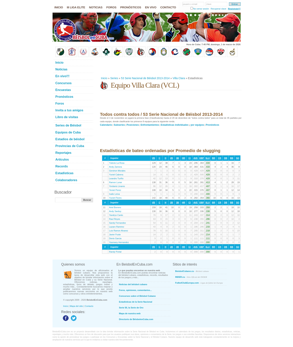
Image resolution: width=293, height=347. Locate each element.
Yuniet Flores (115, 198)
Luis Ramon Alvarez (118, 230)
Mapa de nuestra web (130, 313)
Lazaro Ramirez (116, 227)
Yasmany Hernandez (119, 242)
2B (171, 158)
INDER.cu (191, 277)
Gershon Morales (117, 171)
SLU (207, 158)
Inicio (104, 78)
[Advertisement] (170, 66)
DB (225, 158)
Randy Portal (115, 252)
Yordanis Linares (117, 186)
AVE (195, 158)
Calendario (106, 125)
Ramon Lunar (115, 182)
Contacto (89, 306)
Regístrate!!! (234, 9)
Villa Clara (179, 78)
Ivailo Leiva (114, 194)
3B (177, 158)
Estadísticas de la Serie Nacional (135, 302)
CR (219, 158)
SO (237, 158)
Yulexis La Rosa (116, 163)
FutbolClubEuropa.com (199, 283)
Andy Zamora (115, 167)
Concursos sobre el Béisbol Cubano (137, 296)
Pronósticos (212, 125)
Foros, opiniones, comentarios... (135, 290)
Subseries (119, 125)
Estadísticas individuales (174, 125)
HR (183, 158)
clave (209, 4)
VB (153, 158)
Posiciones (133, 125)
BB (231, 158)
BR (213, 158)
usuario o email (190, 4)
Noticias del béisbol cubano (133, 284)
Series (114, 78)
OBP (201, 158)
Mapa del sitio (76, 306)
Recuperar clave (218, 9)
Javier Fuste (115, 234)
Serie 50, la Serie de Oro (131, 307)
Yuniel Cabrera (116, 174)
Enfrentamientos (150, 125)
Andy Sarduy (115, 211)
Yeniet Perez (115, 190)
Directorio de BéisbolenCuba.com (136, 319)
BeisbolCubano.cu (192, 271)
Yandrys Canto (116, 215)
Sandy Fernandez (117, 223)
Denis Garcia (115, 238)
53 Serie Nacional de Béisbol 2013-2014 (145, 78)
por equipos (197, 125)
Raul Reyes (114, 219)
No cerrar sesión (201, 9)
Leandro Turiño (116, 178)
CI (189, 158)
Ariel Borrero (115, 207)
